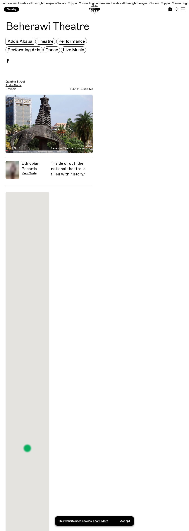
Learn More (100, 519)
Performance (71, 41)
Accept (125, 519)
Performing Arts (24, 50)
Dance (51, 50)
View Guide (29, 173)
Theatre (45, 41)
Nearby (11, 9)
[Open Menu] (183, 9)
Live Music (73, 50)
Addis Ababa (20, 41)
